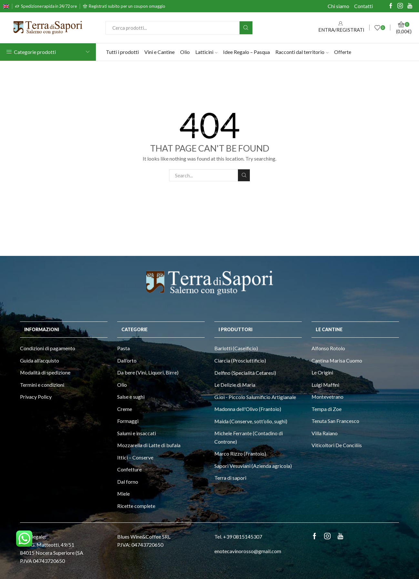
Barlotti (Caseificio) (236, 348)
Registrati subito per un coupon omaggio (127, 6)
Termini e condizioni (42, 385)
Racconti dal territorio (302, 52)
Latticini (206, 52)
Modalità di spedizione (45, 372)
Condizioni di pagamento (47, 348)
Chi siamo (338, 6)
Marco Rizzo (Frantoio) (240, 453)
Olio (185, 52)
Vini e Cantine (159, 52)
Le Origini (322, 372)
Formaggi (127, 421)
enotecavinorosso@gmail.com (247, 551)
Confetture (129, 469)
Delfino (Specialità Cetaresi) (245, 373)
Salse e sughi (131, 397)
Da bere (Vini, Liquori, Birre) (148, 372)
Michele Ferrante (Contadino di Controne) (248, 437)
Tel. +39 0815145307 (238, 536)
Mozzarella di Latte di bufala (148, 445)
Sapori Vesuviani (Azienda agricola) (253, 466)
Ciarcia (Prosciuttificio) (240, 360)
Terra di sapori (230, 478)
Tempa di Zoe (327, 409)
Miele (123, 493)
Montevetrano (327, 397)
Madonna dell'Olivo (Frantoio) (247, 409)
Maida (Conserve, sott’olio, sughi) (250, 421)
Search (244, 175)
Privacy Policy (36, 397)
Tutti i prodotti (122, 52)
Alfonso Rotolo (328, 348)
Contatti (363, 6)
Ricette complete (136, 506)
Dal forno (127, 482)
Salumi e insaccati (136, 433)
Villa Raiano (325, 433)
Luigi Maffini (325, 385)
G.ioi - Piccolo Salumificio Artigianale (255, 397)
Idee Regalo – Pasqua (246, 52)
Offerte (342, 52)
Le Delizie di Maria (234, 385)
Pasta (123, 348)
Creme (124, 409)
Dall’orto (127, 360)
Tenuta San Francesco (335, 421)
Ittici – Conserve (135, 457)
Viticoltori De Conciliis (337, 445)
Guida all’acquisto (39, 360)
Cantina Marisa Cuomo (337, 360)
